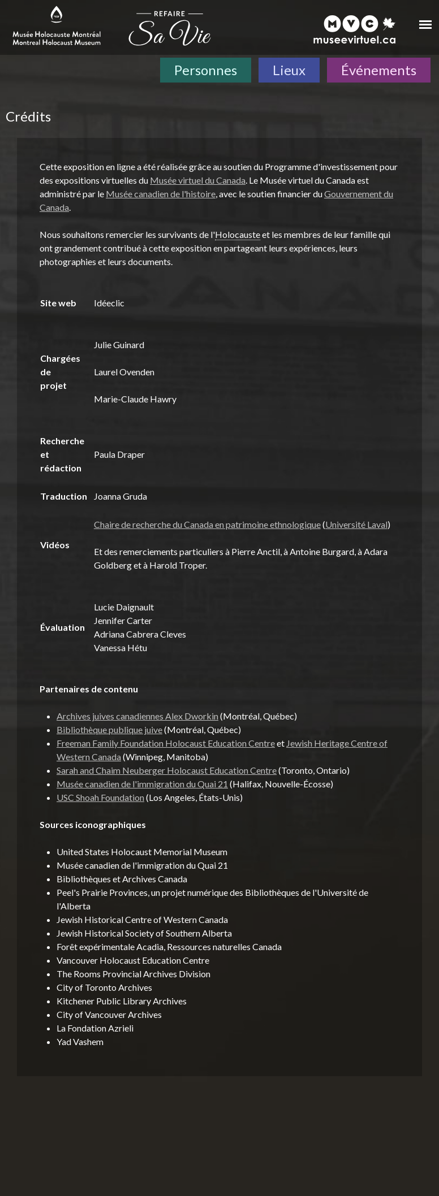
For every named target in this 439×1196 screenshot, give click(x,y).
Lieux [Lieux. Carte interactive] (289, 70)
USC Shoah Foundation (100, 797)
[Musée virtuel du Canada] (355, 29)
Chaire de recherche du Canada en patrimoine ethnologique (207, 524)
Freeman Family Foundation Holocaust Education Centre (166, 743)
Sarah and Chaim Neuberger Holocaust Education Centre (167, 770)
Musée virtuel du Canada (198, 180)
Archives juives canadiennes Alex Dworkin (137, 715)
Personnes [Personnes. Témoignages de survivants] (205, 70)
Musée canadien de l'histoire (161, 193)
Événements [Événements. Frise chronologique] (378, 70)
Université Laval (356, 524)
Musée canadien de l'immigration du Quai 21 (142, 783)
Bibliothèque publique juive (109, 729)
